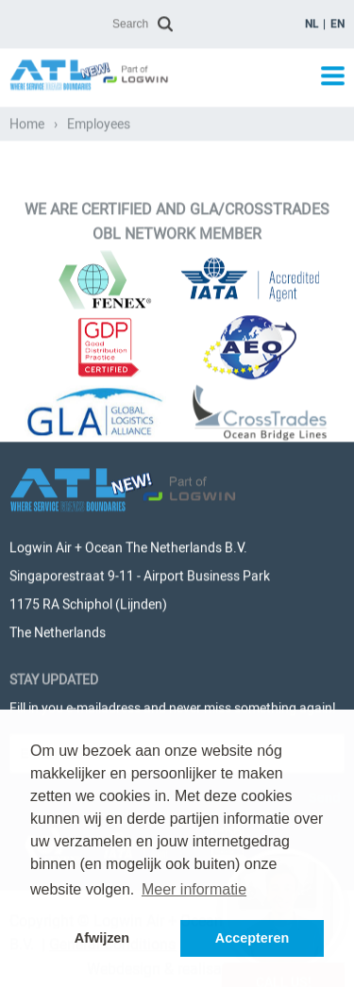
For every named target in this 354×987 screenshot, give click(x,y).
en (337, 22)
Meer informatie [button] (194, 889)
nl (312, 22)
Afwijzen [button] (102, 937)
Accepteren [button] (252, 937)
